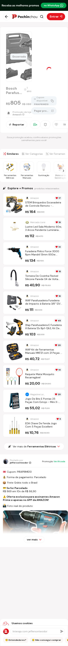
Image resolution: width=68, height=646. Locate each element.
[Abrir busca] (41, 16)
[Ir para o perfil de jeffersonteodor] (17, 461)
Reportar (16, 124)
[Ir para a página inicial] (24, 16)
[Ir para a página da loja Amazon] (18, 113)
